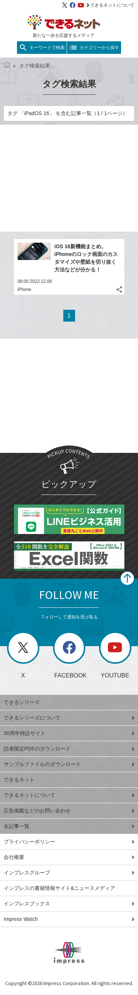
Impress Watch (69, 919)
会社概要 (69, 857)
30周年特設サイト (69, 733)
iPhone (24, 289)
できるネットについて (110, 5)
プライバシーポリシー (69, 842)
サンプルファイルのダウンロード (69, 764)
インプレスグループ (69, 873)
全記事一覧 (69, 826)
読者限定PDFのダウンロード (69, 749)
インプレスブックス (69, 903)
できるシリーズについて (69, 718)
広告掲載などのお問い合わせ (69, 811)
